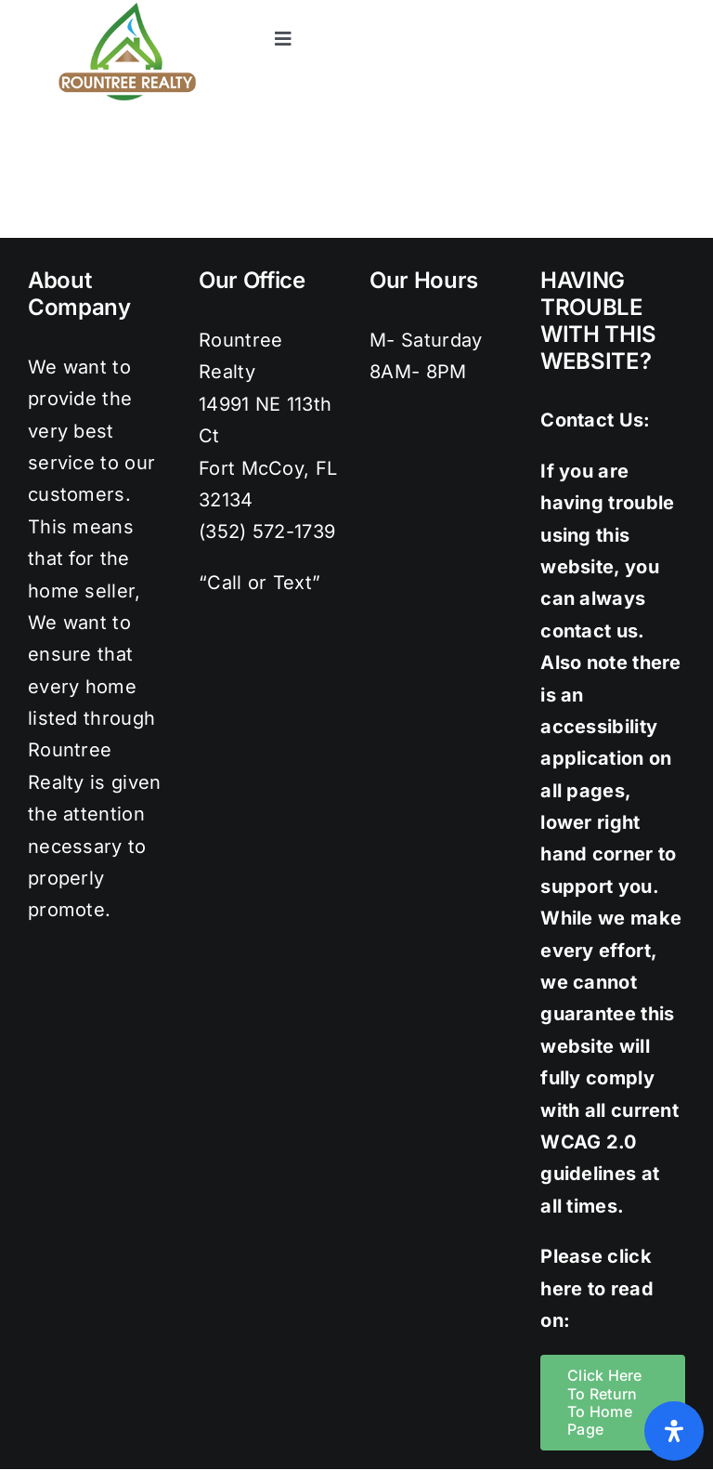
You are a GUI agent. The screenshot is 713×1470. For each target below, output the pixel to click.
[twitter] (563, 9)
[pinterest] (638, 9)
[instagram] (600, 9)
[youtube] (676, 9)
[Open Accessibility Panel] (674, 1431)
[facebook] (525, 9)
